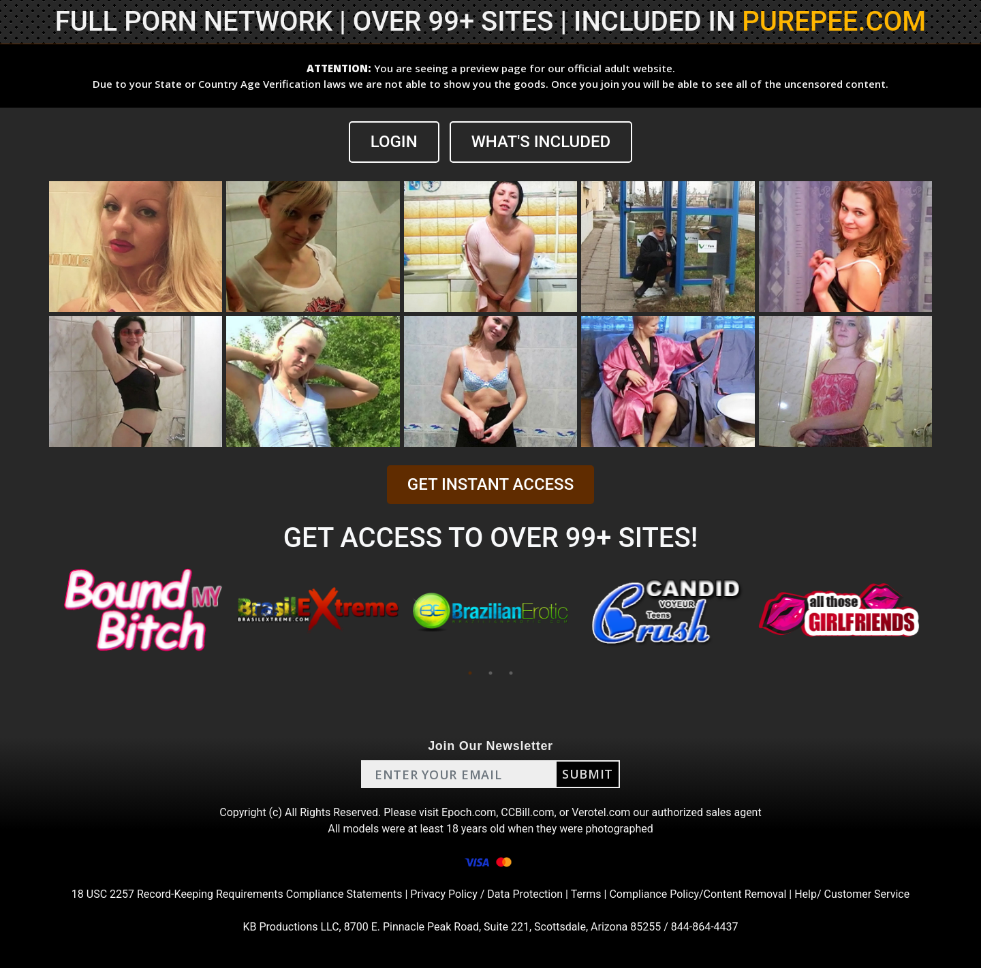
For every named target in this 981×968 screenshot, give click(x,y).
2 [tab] (490, 673)
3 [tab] (511, 673)
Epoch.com (468, 812)
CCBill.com (527, 812)
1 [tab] (470, 673)
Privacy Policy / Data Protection (486, 894)
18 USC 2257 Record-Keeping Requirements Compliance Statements (237, 894)
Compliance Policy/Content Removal (697, 894)
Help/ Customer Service (851, 894)
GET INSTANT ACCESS (490, 484)
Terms (586, 894)
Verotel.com (601, 812)
